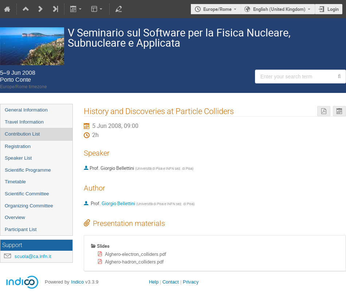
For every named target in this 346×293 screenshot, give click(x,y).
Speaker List (18, 158)
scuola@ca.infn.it (33, 256)
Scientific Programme (28, 170)
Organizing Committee (29, 205)
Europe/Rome (217, 9)
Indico (77, 282)
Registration (18, 146)
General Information (26, 110)
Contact (170, 282)
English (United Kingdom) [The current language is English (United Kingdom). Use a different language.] (279, 9)
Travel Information (24, 122)
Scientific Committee (27, 193)
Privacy (191, 282)
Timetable (15, 181)
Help (153, 282)
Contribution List (22, 134)
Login (333, 9)
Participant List (20, 229)
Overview (15, 217)
